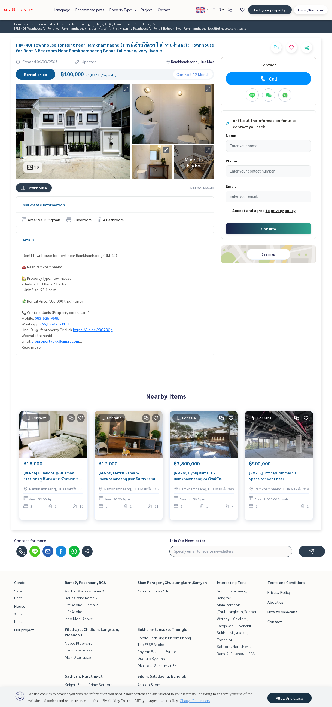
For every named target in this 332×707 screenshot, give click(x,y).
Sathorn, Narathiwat (84, 676)
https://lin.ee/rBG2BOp (93, 329)
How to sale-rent (282, 611)
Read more (31, 347)
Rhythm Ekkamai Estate (157, 651)
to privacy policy (281, 210)
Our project (24, 629)
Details (28, 239)
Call (268, 78)
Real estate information (43, 204)
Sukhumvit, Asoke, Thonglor (163, 629)
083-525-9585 (47, 318)
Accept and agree (248, 210)
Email (231, 186)
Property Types (122, 9)
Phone (231, 160)
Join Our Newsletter (187, 540)
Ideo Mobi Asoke (79, 618)
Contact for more (30, 540)
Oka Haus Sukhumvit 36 (157, 665)
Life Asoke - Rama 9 (81, 604)
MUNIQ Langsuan (79, 656)
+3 (87, 551)
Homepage (61, 9)
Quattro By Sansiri (153, 658)
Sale (18, 590)
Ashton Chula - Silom (155, 590)
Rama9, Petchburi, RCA (85, 582)
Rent (18, 597)
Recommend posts (89, 9)
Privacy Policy (279, 592)
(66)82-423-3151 (55, 323)
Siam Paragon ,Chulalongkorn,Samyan (172, 582)
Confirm (268, 228)
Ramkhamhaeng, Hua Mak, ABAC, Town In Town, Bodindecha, (108, 24)
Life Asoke (73, 611)
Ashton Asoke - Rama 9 (84, 590)
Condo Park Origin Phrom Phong (164, 637)
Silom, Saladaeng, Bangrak (162, 676)
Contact (164, 9)
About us (275, 602)
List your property (270, 9)
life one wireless (78, 649)
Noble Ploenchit (78, 643)
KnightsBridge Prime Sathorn (89, 684)
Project (146, 9)
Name (231, 135)
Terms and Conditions (286, 582)
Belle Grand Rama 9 (81, 597)
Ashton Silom (149, 684)
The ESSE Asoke (151, 644)
